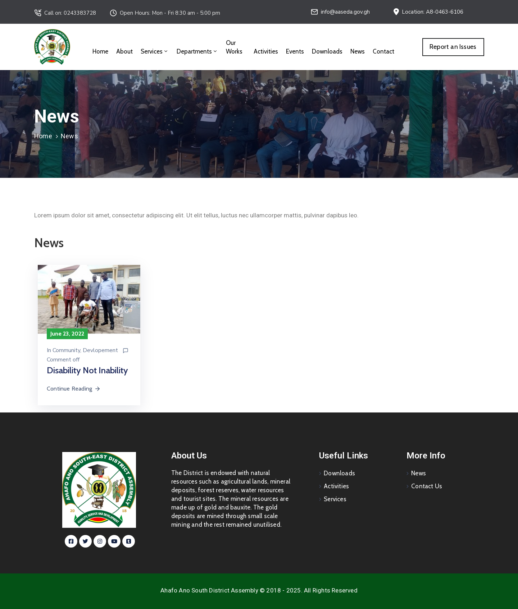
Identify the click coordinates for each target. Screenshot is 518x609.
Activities (266, 51)
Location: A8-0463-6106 (432, 11)
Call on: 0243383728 (70, 13)
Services (155, 51)
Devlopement (100, 350)
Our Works (234, 47)
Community (66, 350)
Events (295, 51)
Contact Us (426, 486)
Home (100, 51)
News (357, 51)
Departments (197, 51)
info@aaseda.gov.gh (345, 11)
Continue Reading (74, 388)
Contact (383, 51)
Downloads (327, 51)
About (124, 51)
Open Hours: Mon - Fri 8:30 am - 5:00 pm (170, 13)
